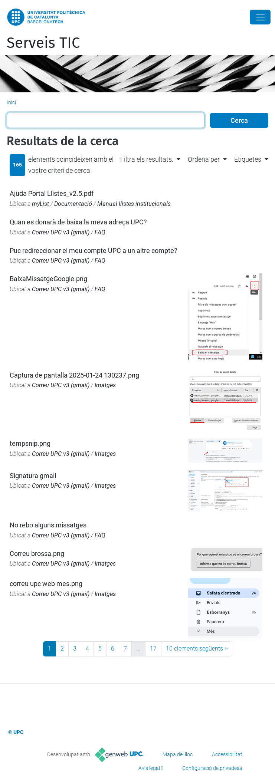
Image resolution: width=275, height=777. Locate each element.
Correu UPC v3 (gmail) (60, 232)
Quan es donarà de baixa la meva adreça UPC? (78, 222)
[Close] (260, 17)
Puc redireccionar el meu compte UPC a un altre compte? (93, 250)
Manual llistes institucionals (134, 203)
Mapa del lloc (178, 754)
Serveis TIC (43, 43)
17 (153, 648)
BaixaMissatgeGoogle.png (48, 279)
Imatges (105, 385)
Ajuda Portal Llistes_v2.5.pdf (52, 193)
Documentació (73, 203)
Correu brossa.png (37, 553)
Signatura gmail (33, 476)
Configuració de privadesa (212, 768)
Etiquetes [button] (247, 159)
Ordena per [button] (204, 159)
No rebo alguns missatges (48, 525)
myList (40, 203)
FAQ (100, 232)
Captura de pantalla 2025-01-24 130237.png (74, 375)
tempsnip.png (30, 443)
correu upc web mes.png (46, 583)
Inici (11, 102)
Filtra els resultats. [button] (146, 159)
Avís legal (149, 768)
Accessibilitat (227, 754)
